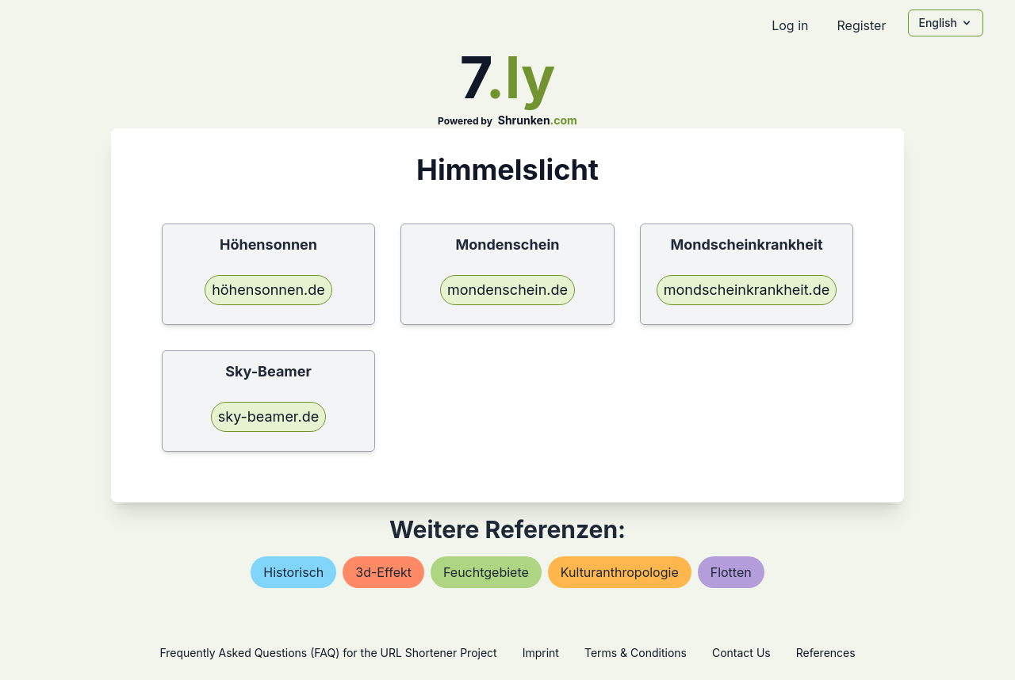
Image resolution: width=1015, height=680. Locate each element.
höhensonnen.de (268, 289)
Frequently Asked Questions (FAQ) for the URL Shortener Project (327, 652)
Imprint (541, 652)
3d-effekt (383, 572)
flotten (731, 572)
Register (861, 25)
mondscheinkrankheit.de (747, 289)
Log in (790, 25)
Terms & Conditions (635, 652)
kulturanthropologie (620, 572)
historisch (293, 572)
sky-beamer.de (268, 416)
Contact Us (741, 652)
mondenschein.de (507, 289)
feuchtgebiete (486, 572)
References (826, 652)
